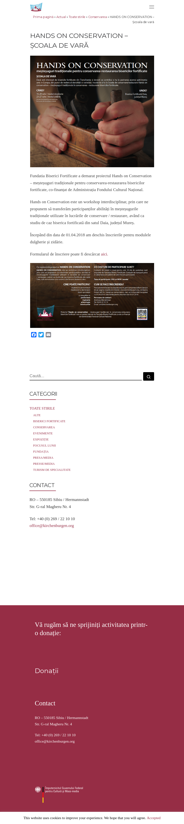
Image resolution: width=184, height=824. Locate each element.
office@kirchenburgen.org (51, 525)
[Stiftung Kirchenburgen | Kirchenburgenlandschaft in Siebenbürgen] (36, 6)
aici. (104, 254)
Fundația (41, 451)
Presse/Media (44, 463)
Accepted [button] (154, 818)
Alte (37, 415)
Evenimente (43, 433)
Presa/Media (43, 457)
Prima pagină (43, 17)
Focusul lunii (44, 445)
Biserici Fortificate (49, 421)
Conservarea (97, 17)
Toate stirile (77, 17)
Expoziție (41, 439)
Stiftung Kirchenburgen (60, 758)
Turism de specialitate (52, 470)
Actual (61, 17)
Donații (47, 612)
